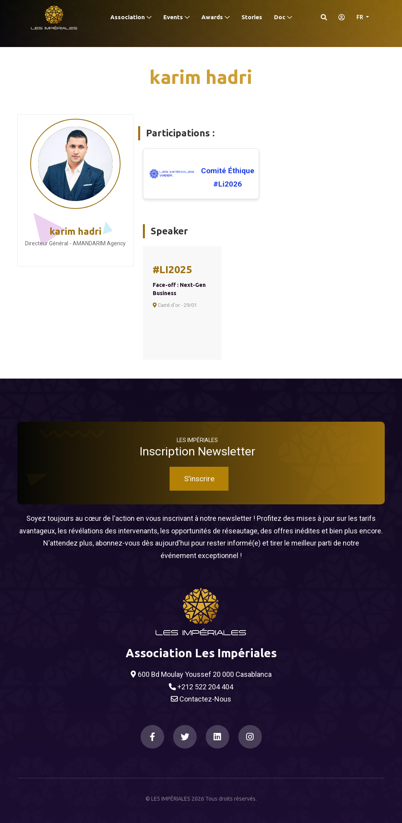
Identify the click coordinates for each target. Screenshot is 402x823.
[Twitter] (185, 737)
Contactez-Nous (201, 699)
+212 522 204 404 (201, 687)
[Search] (324, 17)
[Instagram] (250, 737)
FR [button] (360, 17)
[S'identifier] (339, 17)
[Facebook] (152, 737)
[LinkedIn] (217, 737)
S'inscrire (199, 478)
